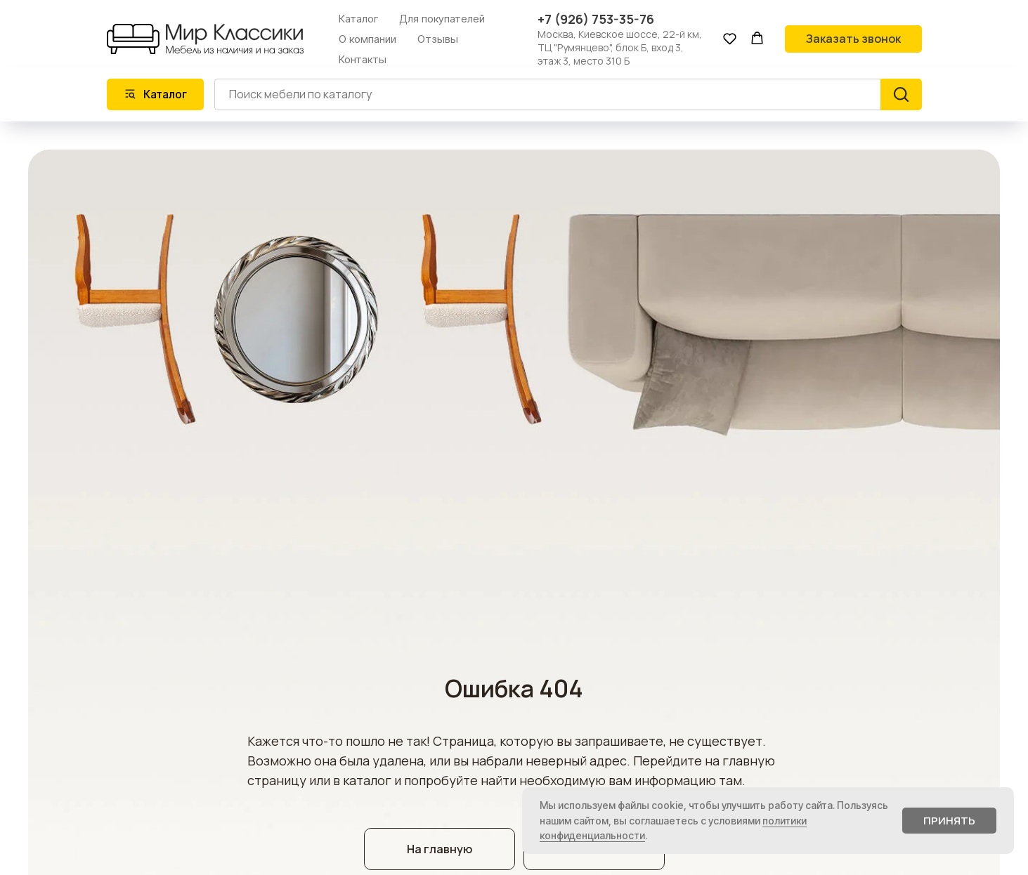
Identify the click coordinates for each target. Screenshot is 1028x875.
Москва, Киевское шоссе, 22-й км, (620, 34)
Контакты (362, 59)
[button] (729, 38)
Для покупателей (442, 18)
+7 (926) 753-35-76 (596, 19)
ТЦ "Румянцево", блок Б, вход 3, (611, 47)
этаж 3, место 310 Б (584, 60)
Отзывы (437, 39)
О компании (367, 39)
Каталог (358, 18)
